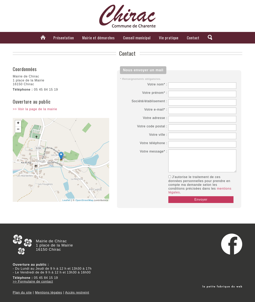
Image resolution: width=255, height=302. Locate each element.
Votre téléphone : (153, 143)
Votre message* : (153, 151)
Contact (193, 38)
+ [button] (18, 123)
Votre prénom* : (154, 92)
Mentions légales (48, 292)
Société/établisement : (149, 101)
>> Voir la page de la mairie (35, 109)
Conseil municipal (137, 38)
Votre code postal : (152, 126)
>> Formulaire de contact (33, 281)
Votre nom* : (157, 84)
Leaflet (66, 200)
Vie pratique (168, 38)
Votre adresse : (155, 118)
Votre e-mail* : (155, 109)
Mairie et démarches (98, 38)
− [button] (18, 130)
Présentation (63, 38)
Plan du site (22, 292)
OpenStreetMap (85, 200)
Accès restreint (77, 292)
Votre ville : (158, 134)
